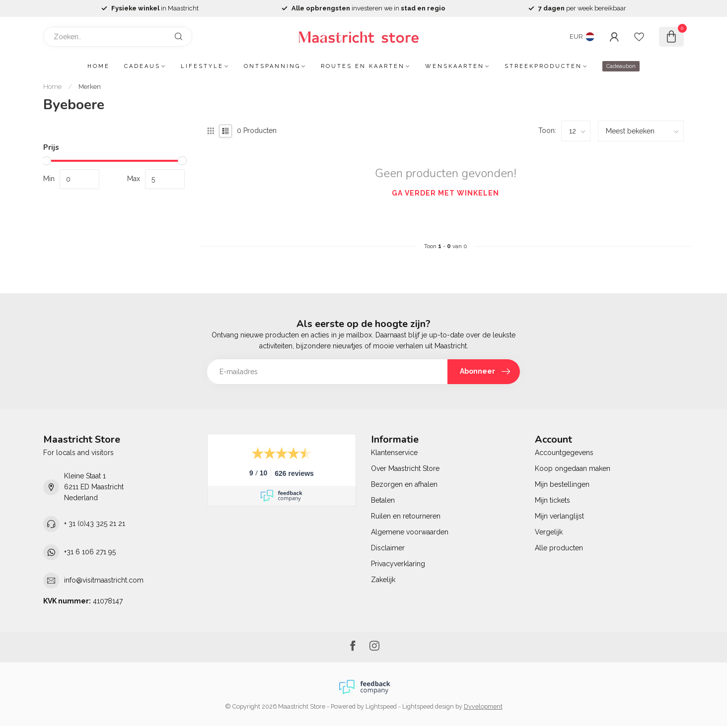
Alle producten (559, 548)
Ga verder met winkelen (445, 193)
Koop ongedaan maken (572, 468)
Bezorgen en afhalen (404, 484)
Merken (89, 86)
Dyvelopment (483, 706)
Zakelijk (383, 580)
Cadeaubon (621, 66)
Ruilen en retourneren (405, 516)
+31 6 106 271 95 (90, 552)
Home (98, 66)
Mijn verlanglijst (559, 516)
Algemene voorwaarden (409, 532)
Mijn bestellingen (562, 484)
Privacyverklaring (398, 564)
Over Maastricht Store (405, 468)
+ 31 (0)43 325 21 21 (94, 524)
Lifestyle (202, 66)
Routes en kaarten (363, 66)
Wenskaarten (454, 66)
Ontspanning (272, 66)
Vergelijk (549, 532)
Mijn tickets (552, 500)
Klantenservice (394, 453)
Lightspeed (381, 706)
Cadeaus (142, 66)
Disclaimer (388, 548)
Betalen (383, 500)
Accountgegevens (564, 453)
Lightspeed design (428, 706)
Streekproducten (543, 66)
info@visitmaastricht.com (104, 580)
